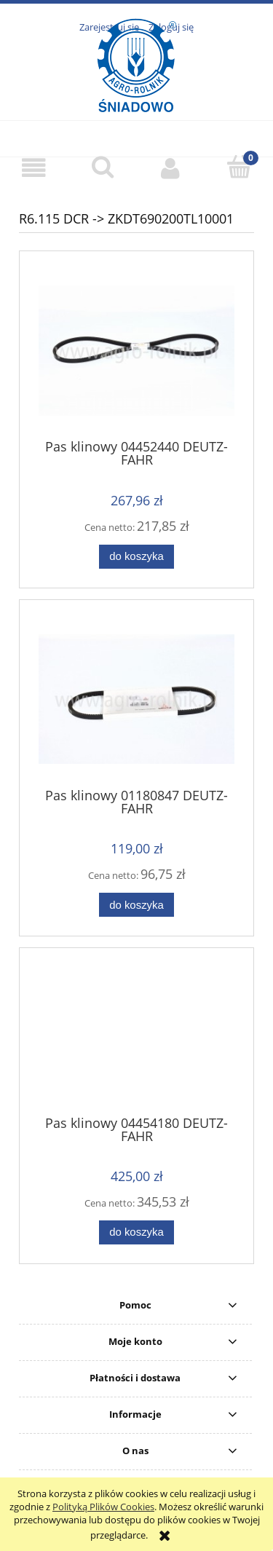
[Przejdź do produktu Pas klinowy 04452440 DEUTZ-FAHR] (136, 350)
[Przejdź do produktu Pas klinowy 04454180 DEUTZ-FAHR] (136, 1037)
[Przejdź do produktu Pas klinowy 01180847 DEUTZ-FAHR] (136, 699)
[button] (34, 168)
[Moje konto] (171, 168)
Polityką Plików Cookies (103, 1506)
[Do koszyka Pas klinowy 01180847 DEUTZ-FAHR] (136, 905)
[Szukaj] (102, 167)
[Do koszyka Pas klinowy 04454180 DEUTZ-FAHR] (136, 1232)
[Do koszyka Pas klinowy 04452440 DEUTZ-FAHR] (136, 557)
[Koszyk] (239, 167)
